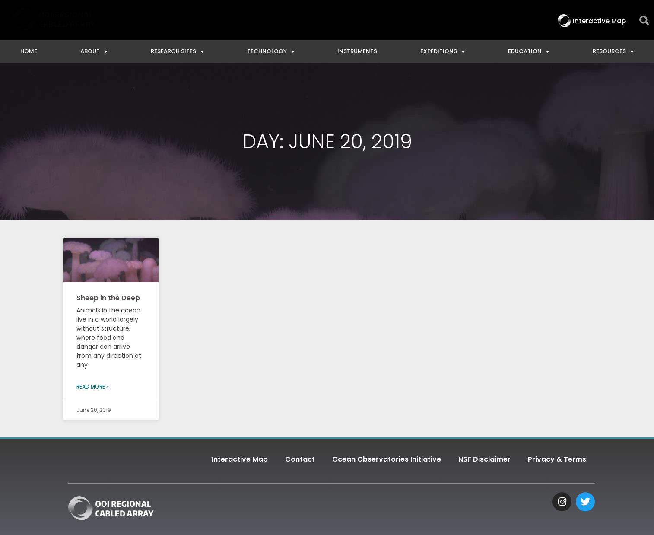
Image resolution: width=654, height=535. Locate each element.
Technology (271, 52)
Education (528, 52)
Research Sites (177, 52)
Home (28, 51)
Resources (613, 52)
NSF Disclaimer (484, 459)
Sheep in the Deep (108, 298)
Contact (300, 459)
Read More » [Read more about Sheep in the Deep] (92, 386)
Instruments (357, 51)
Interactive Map (240, 459)
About (94, 52)
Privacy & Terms (557, 459)
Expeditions (442, 52)
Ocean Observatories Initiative (386, 459)
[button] (644, 21)
